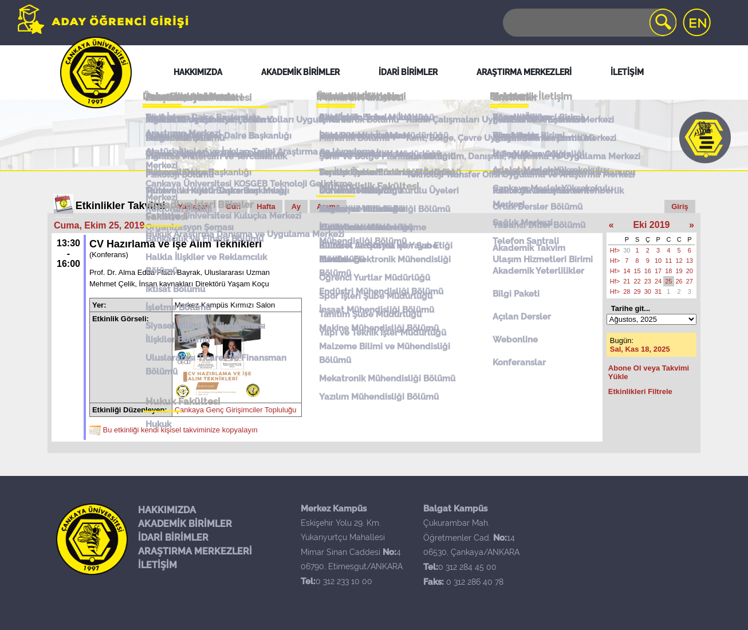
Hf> (615, 250)
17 (658, 270)
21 (626, 281)
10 (658, 260)
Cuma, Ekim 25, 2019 (99, 225)
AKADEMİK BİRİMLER (185, 523)
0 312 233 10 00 (344, 581)
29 (637, 291)
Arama (328, 206)
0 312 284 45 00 (467, 567)
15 (637, 270)
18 (668, 270)
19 (679, 270)
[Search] (589, 23)
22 (637, 281)
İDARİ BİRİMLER (173, 537)
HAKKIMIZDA (167, 510)
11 (668, 260)
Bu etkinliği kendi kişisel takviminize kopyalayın (180, 430)
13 (689, 260)
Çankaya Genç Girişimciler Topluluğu (236, 409)
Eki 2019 (651, 225)
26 (679, 281)
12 (679, 260)
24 (658, 281)
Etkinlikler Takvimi (121, 205)
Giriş (679, 206)
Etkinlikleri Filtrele (640, 391)
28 (626, 291)
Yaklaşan (194, 206)
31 (658, 291)
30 (626, 250)
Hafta (266, 206)
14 (626, 270)
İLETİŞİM (157, 565)
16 (647, 270)
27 (689, 281)
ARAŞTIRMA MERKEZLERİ (195, 551)
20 (689, 270)
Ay (296, 206)
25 (668, 281)
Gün (233, 206)
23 (647, 281)
